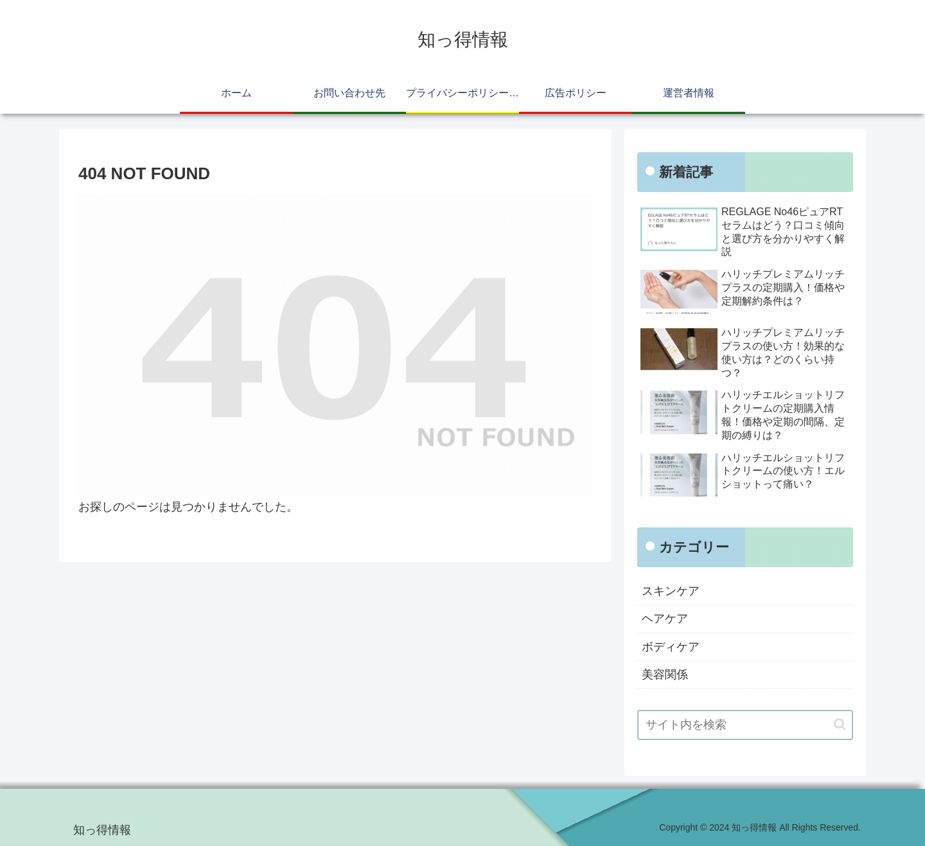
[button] (840, 724)
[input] (745, 725)
